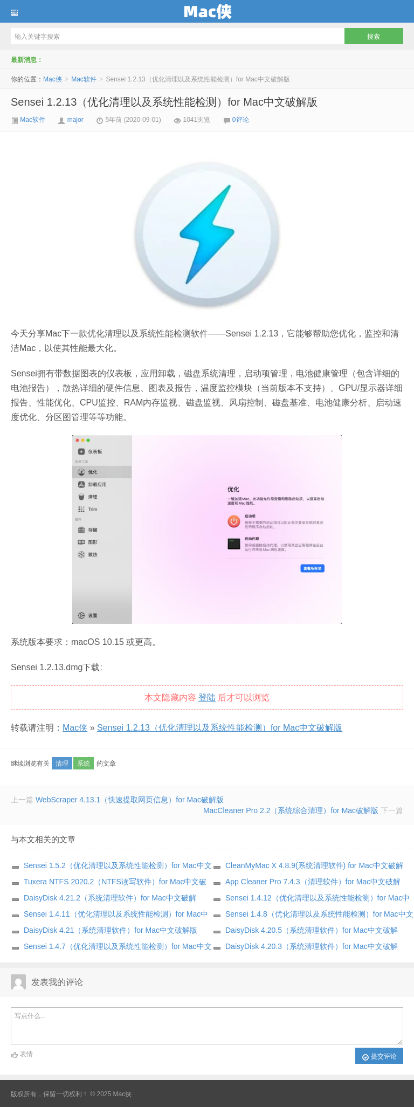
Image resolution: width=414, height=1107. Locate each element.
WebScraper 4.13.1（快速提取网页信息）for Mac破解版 (130, 799)
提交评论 (379, 1057)
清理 (62, 763)
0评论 (240, 119)
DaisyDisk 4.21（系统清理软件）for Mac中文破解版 (110, 930)
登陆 (207, 697)
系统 (83, 763)
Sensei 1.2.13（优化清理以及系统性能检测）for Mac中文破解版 (164, 102)
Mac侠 (207, 11)
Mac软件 (83, 79)
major (75, 119)
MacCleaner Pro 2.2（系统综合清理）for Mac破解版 (290, 810)
